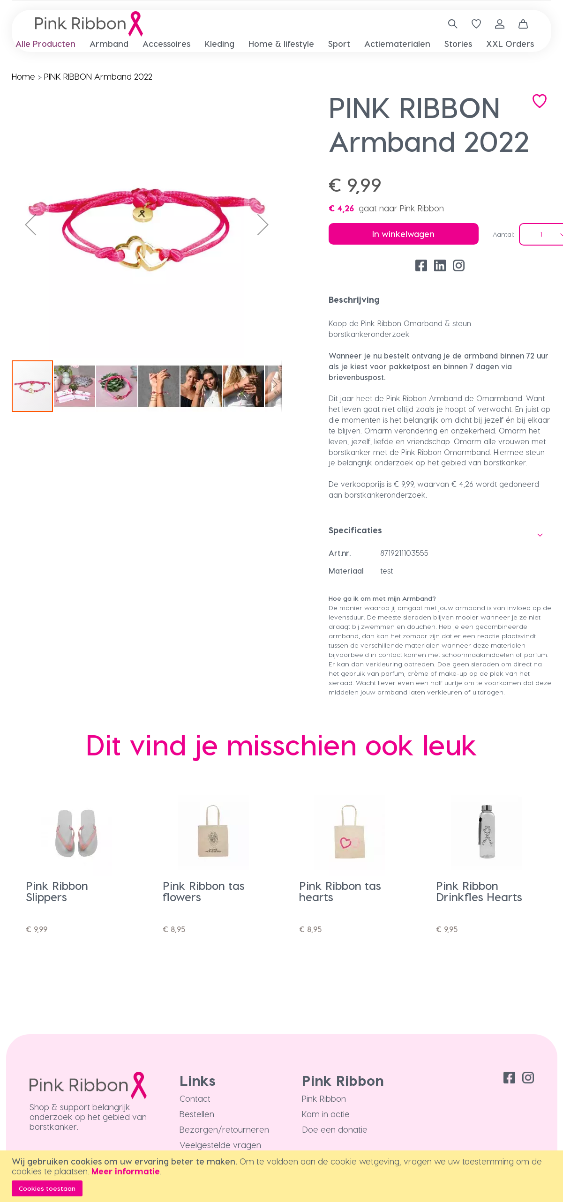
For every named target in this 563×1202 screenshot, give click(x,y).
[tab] (440, 299)
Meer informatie (125, 1171)
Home (23, 76)
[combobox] (449, 24)
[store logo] (89, 24)
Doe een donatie (335, 1129)
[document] (283, 1176)
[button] (30, 224)
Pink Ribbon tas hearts (340, 891)
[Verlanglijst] (476, 24)
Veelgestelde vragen (220, 1145)
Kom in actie (326, 1114)
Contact (195, 1098)
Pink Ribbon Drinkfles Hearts (479, 891)
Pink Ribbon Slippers (57, 891)
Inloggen (499, 24)
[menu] (281, 43)
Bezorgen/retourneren (224, 1129)
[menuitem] (45, 44)
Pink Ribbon (324, 1098)
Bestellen (197, 1114)
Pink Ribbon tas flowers (204, 891)
